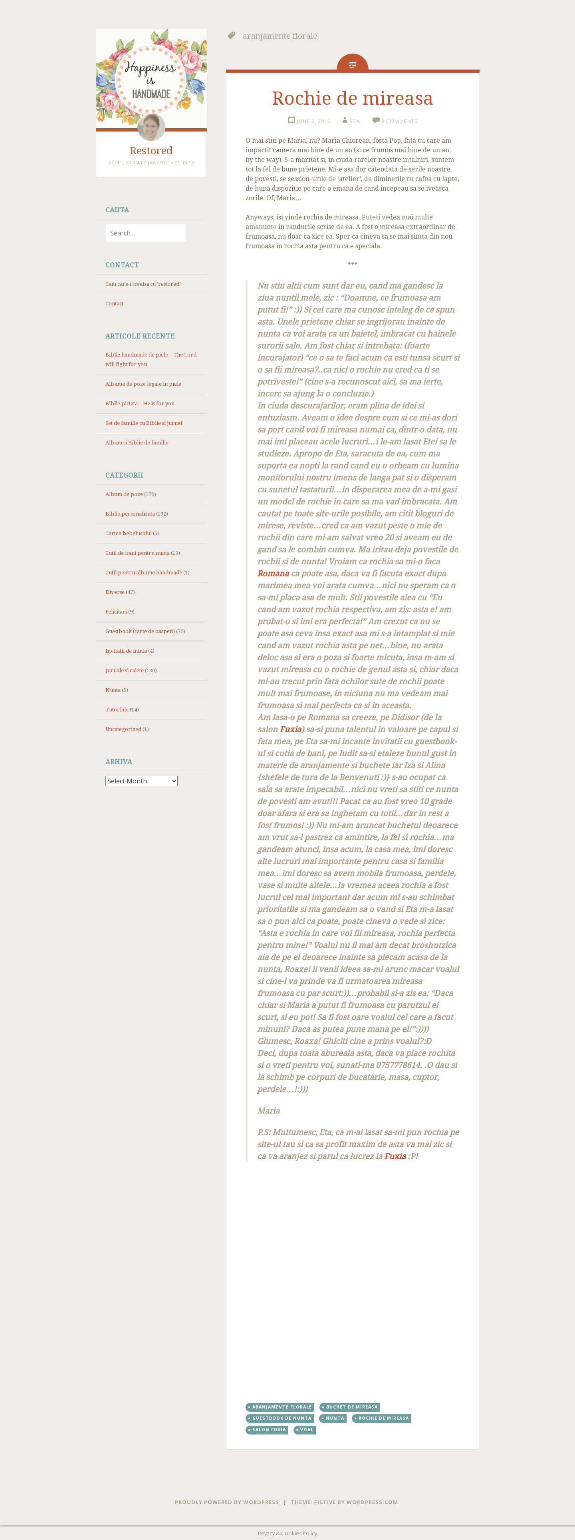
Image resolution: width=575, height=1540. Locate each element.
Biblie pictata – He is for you (139, 403)
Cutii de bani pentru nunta (137, 553)
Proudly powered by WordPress (227, 1502)
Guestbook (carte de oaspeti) (140, 631)
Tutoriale (117, 710)
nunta (335, 1418)
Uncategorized (123, 729)
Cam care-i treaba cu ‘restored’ (142, 284)
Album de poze (124, 494)
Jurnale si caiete (124, 670)
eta (355, 121)
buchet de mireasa (352, 1407)
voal (306, 1429)
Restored (151, 151)
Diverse (115, 592)
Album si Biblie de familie (137, 443)
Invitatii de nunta (126, 651)
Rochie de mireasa (353, 98)
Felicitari (116, 612)
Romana (273, 573)
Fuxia (289, 729)
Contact (114, 304)
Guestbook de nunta (281, 1418)
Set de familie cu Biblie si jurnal (143, 423)
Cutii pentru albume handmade (143, 573)
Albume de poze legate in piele (143, 384)
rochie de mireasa (384, 1418)
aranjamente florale (282, 1407)
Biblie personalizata (130, 514)
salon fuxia (269, 1429)
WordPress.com (372, 1502)
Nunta (113, 690)
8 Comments (399, 121)
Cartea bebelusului (128, 533)
